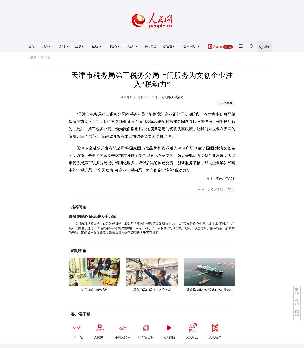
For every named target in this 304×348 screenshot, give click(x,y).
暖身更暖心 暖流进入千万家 (92, 216)
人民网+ (99, 330)
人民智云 (192, 330)
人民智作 (215, 330)
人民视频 (169, 330)
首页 (31, 46)
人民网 (32, 57)
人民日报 (76, 330)
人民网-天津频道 (172, 97)
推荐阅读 (78, 207)
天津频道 (46, 57)
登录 (267, 46)
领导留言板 (146, 330)
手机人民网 (122, 330)
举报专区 (150, 46)
